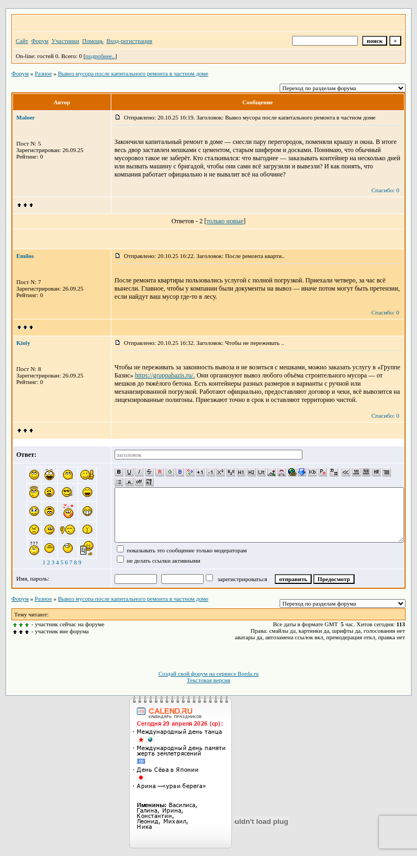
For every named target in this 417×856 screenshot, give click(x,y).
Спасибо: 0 (385, 190)
